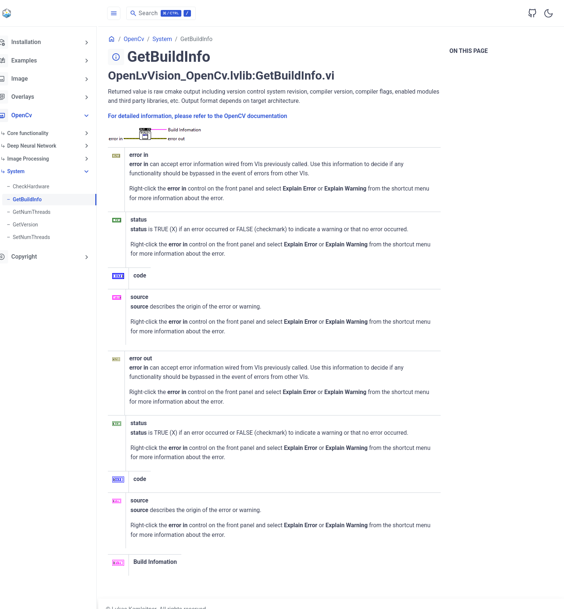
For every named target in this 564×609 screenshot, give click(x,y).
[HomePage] (55, 13)
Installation (30, 42)
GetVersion (38, 223)
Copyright (28, 255)
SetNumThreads (43, 236)
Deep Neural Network (44, 145)
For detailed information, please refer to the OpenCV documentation (210, 116)
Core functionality (40, 132)
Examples (28, 60)
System (28, 170)
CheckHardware (43, 185)
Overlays (27, 96)
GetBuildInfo (39, 198)
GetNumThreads (44, 210)
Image (23, 78)
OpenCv (25, 114)
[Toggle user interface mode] (548, 13)
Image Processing (40, 158)
